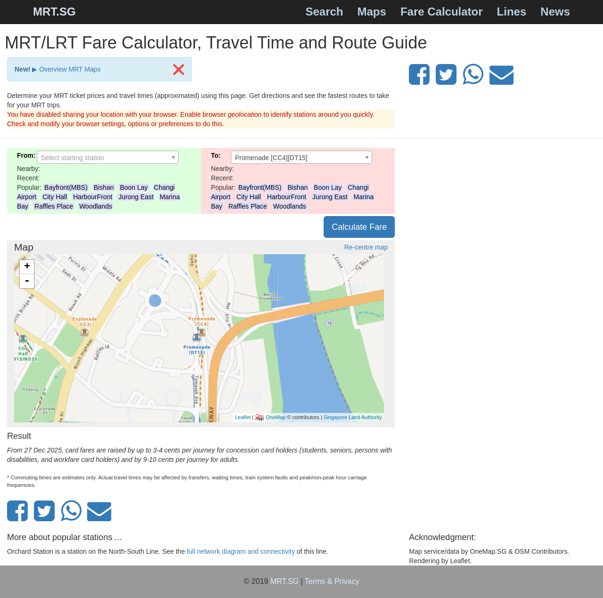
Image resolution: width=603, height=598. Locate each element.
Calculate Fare (359, 227)
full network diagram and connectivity (241, 551)
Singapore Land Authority (353, 417)
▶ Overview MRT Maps (66, 69)
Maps (372, 11)
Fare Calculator (441, 11)
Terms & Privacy (332, 581)
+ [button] (27, 267)
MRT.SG (54, 11)
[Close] (178, 69)
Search (324, 11)
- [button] (27, 281)
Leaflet (243, 417)
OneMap (275, 417)
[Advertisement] (502, 214)
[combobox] (108, 157)
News (555, 11)
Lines (512, 11)
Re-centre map (366, 247)
